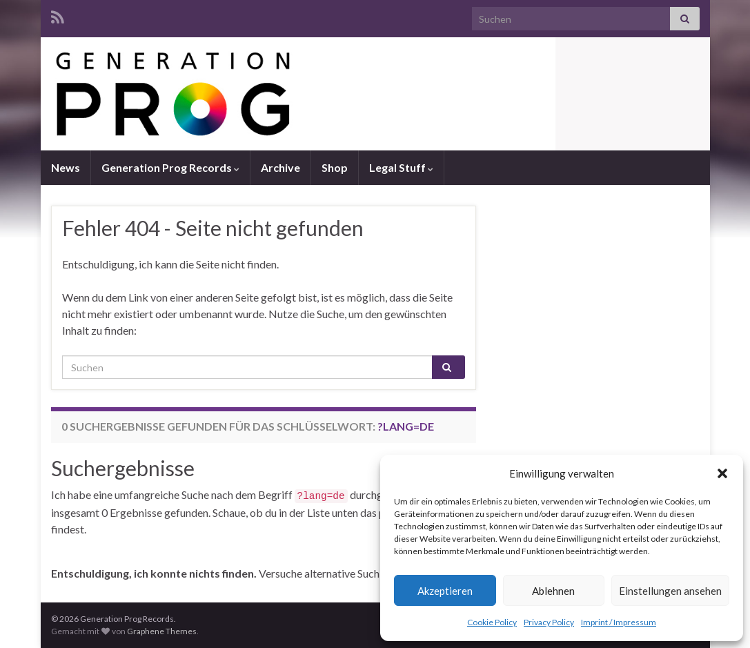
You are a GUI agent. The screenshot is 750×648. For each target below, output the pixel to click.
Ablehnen (553, 591)
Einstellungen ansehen (670, 591)
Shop (335, 167)
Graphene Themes (162, 631)
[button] (722, 473)
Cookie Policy (492, 622)
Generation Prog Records (170, 167)
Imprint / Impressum (618, 622)
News (65, 167)
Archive (280, 167)
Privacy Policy (549, 622)
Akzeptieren (445, 591)
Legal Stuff (401, 167)
